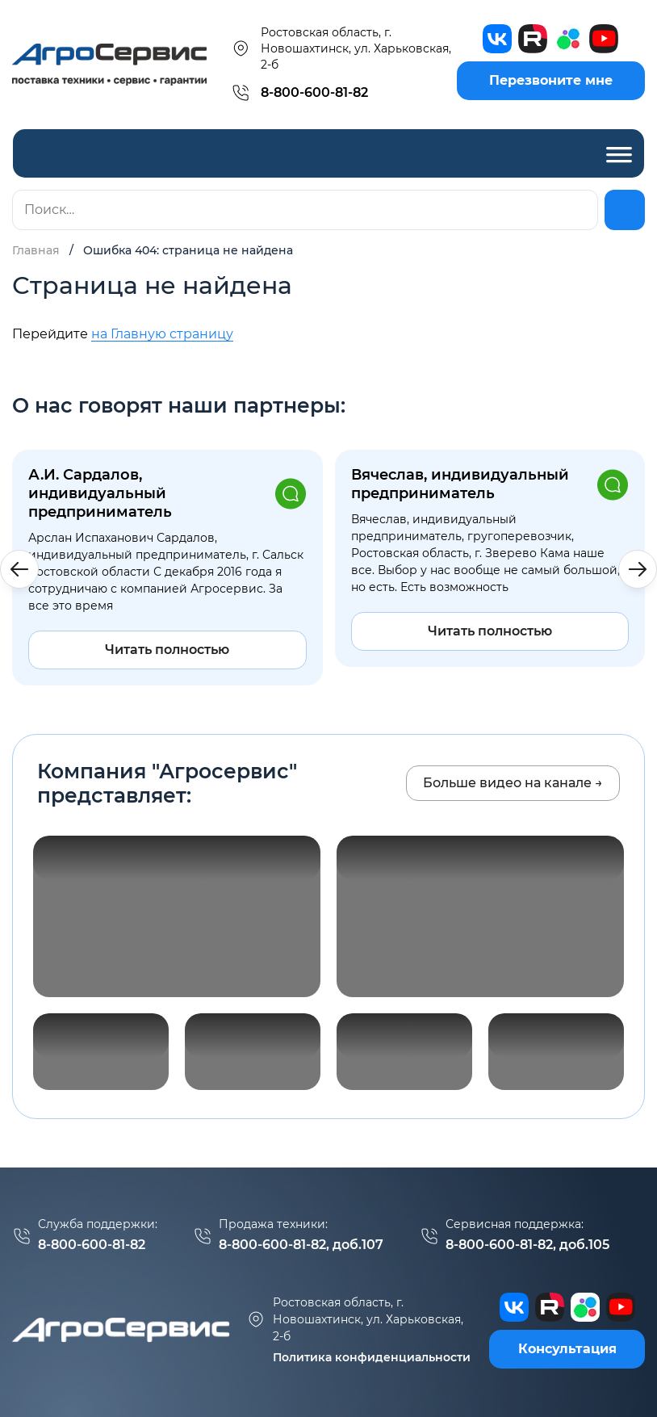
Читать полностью (167, 649)
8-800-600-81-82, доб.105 (527, 1244)
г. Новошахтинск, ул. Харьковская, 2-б (354, 1319)
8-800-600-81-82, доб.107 (301, 1244)
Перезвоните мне (551, 80)
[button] (637, 569)
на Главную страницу (162, 334)
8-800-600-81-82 (314, 92)
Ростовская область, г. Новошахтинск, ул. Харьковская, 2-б (341, 48)
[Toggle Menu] (619, 153)
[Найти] (625, 210)
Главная (36, 250)
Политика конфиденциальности (372, 1357)
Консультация (567, 1348)
